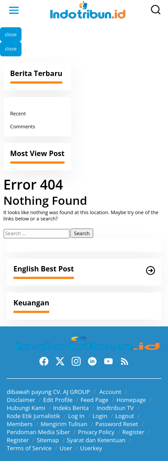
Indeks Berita (70, 408)
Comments (22, 126)
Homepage (131, 400)
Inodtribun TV (115, 408)
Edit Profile (58, 400)
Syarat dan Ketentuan (96, 440)
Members (20, 424)
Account (110, 392)
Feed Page (94, 400)
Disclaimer (21, 400)
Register (133, 432)
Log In (76, 416)
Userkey (91, 448)
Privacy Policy (96, 432)
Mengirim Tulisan (64, 424)
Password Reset (116, 424)
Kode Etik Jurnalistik (33, 416)
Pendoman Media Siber (38, 432)
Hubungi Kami (26, 408)
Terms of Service (29, 448)
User (66, 448)
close (11, 34)
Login (99, 416)
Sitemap (48, 440)
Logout (124, 416)
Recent (18, 113)
